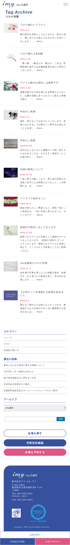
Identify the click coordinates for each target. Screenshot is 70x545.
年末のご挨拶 (28, 140)
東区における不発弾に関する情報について (24, 365)
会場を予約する (35, 452)
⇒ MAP (15, 490)
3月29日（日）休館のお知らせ (18, 371)
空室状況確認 (35, 442)
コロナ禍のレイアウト (33, 25)
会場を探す (35, 433)
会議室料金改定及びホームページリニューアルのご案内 (31, 390)
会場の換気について (31, 169)
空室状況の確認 (17, 541)
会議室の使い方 (11, 350)
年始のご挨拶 (28, 111)
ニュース (8, 337)
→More (39, 41)
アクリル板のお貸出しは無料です (39, 82)
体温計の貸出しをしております (38, 227)
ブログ (7, 344)
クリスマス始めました (33, 198)
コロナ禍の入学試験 (31, 53)
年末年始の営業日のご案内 (17, 384)
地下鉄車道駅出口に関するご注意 (20, 378)
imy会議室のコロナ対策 (34, 263)
